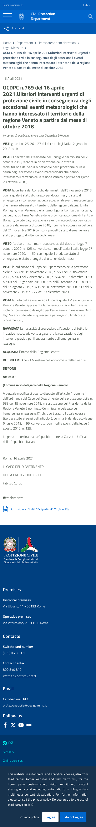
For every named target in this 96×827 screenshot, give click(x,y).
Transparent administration (57, 42)
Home (7, 42)
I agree (50, 817)
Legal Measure (13, 47)
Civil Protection (43, 16)
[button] (90, 16)
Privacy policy (29, 817)
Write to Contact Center (19, 676)
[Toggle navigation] (7, 16)
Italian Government (13, 5)
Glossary (8, 752)
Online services (13, 760)
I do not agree (73, 817)
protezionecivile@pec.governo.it (25, 705)
